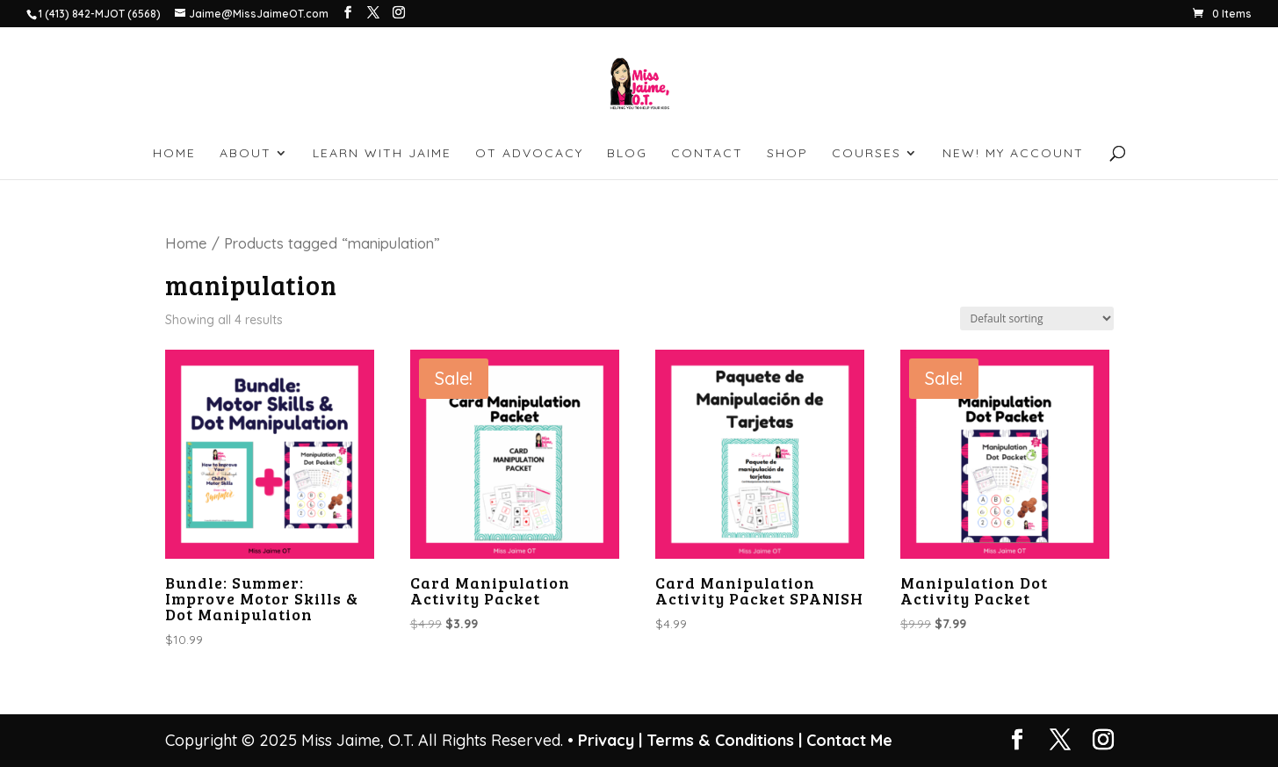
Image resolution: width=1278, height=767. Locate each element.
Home (186, 243)
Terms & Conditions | (724, 740)
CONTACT (707, 154)
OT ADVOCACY (529, 154)
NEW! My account (1013, 154)
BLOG (627, 154)
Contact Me (847, 740)
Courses (866, 154)
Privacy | (610, 740)
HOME (174, 154)
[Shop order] (1037, 318)
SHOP (787, 154)
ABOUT (245, 154)
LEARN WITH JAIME (382, 154)
